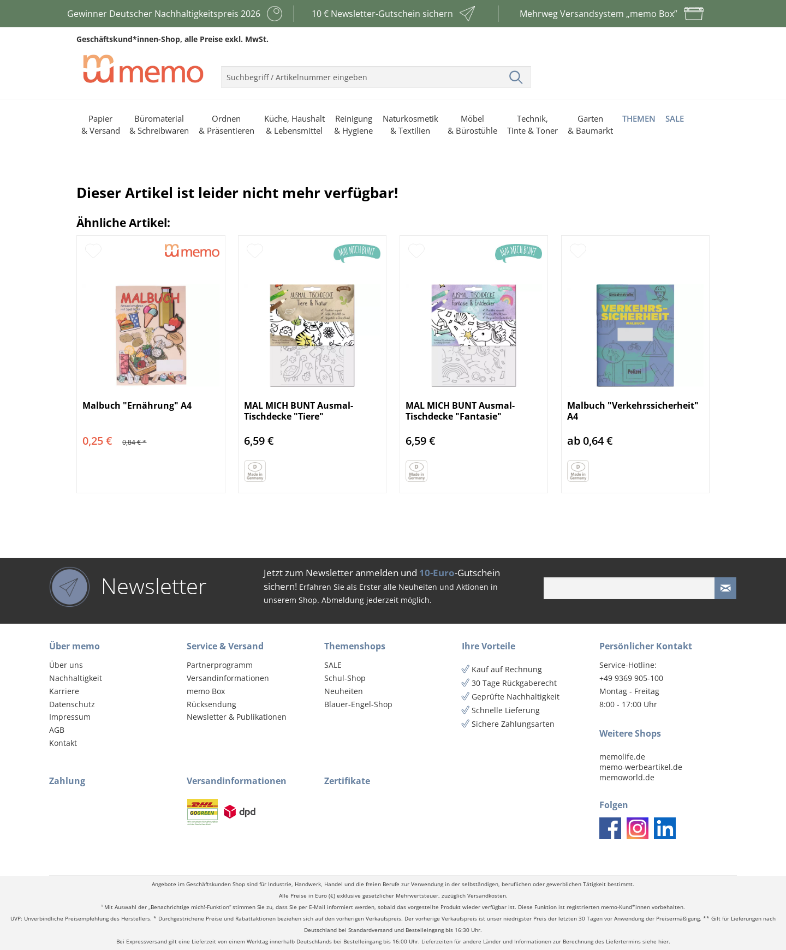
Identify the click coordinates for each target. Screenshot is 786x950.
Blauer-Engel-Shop (358, 704)
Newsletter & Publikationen (237, 717)
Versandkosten (486, 895)
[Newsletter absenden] (725, 588)
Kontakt (63, 743)
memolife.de (622, 756)
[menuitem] (376, 72)
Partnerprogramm (220, 665)
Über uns (66, 665)
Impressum (70, 717)
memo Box (206, 691)
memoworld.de (626, 777)
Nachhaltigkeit (75, 678)
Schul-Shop (345, 678)
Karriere (64, 691)
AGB (56, 730)
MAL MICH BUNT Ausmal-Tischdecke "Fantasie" (460, 411)
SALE (333, 665)
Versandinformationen (228, 678)
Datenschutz (72, 704)
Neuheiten (343, 691)
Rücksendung (211, 704)
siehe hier (655, 941)
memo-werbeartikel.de (640, 767)
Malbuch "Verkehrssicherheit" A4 (633, 411)
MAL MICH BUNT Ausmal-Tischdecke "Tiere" (298, 411)
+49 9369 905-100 (631, 678)
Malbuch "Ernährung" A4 (137, 405)
